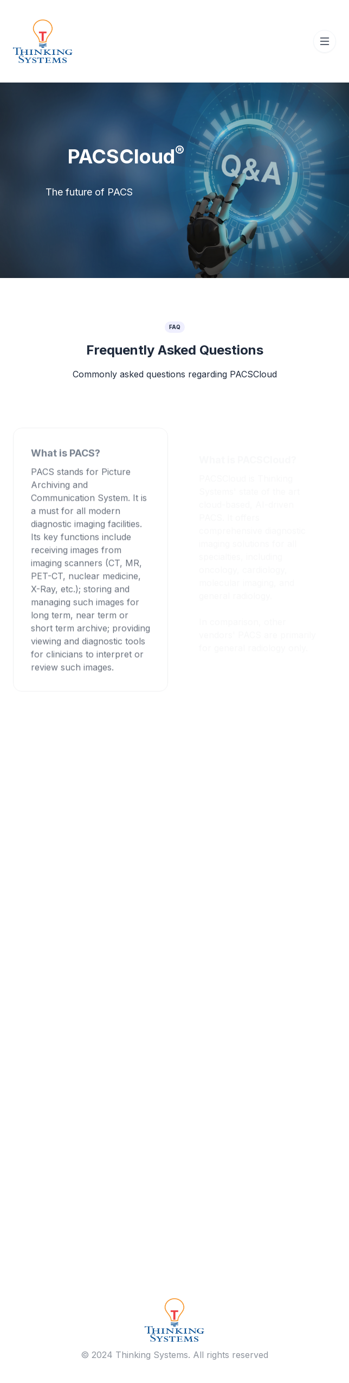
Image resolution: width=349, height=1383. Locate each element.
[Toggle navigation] (324, 41)
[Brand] (174, 1318)
